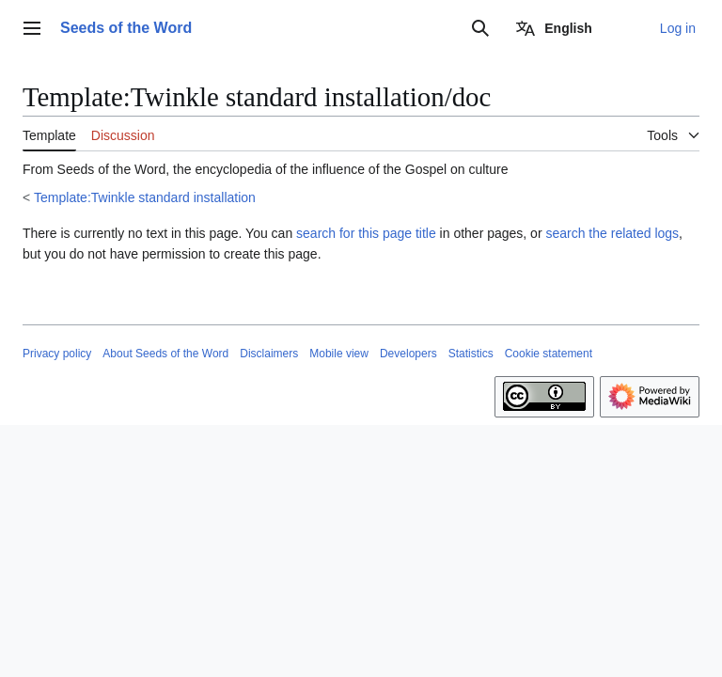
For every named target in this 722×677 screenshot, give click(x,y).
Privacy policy (57, 353)
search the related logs (612, 233)
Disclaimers (269, 353)
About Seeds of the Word (165, 353)
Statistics (471, 353)
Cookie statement (548, 353)
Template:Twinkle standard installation (145, 197)
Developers (408, 353)
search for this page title (366, 233)
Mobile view (339, 353)
